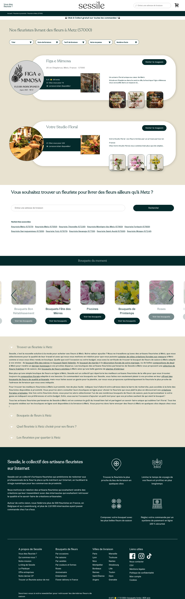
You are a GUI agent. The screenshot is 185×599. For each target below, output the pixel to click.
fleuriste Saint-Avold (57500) (111, 231)
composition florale (30, 376)
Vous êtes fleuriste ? (27, 554)
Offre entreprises (26, 572)
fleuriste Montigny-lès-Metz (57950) (105, 226)
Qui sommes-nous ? (27, 557)
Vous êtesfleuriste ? (8, 5)
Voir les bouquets (23, 321)
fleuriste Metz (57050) (46, 226)
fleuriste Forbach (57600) (137, 226)
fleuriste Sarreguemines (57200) (27, 231)
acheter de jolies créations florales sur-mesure (142, 356)
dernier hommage (41, 366)
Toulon (112, 572)
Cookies (133, 580)
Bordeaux (96, 568)
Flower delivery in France (66, 580)
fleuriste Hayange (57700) (82, 231)
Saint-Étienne (98, 576)
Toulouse (113, 557)
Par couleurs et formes (65, 565)
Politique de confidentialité (142, 573)
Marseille (113, 554)
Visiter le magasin (154, 62)
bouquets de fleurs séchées (56, 369)
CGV (132, 565)
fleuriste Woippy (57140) (139, 231)
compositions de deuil (163, 363)
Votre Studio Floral (62, 127)
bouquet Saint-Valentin (64, 363)
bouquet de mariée (89, 363)
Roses (58, 568)
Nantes (112, 561)
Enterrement (61, 576)
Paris (94, 554)
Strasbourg (114, 565)
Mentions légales (137, 569)
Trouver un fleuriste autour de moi (33, 580)
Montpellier (97, 565)
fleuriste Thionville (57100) (72, 226)
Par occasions (61, 554)
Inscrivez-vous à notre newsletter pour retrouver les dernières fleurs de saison (55, 595)
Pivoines (127, 309)
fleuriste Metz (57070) (22, 226)
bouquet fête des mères (38, 363)
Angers (95, 580)
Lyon (94, 557)
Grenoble (113, 580)
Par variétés (60, 561)
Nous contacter (137, 561)
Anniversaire (61, 572)
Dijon (111, 576)
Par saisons (60, 557)
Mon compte (135, 576)
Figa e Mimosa (58, 61)
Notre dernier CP (26, 576)
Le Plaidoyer (24, 568)
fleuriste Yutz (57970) (57, 231)
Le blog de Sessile (26, 565)
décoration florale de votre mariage (121, 363)
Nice (94, 561)
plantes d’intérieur (115, 369)
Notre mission (24, 561)
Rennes (95, 572)
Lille (111, 568)
